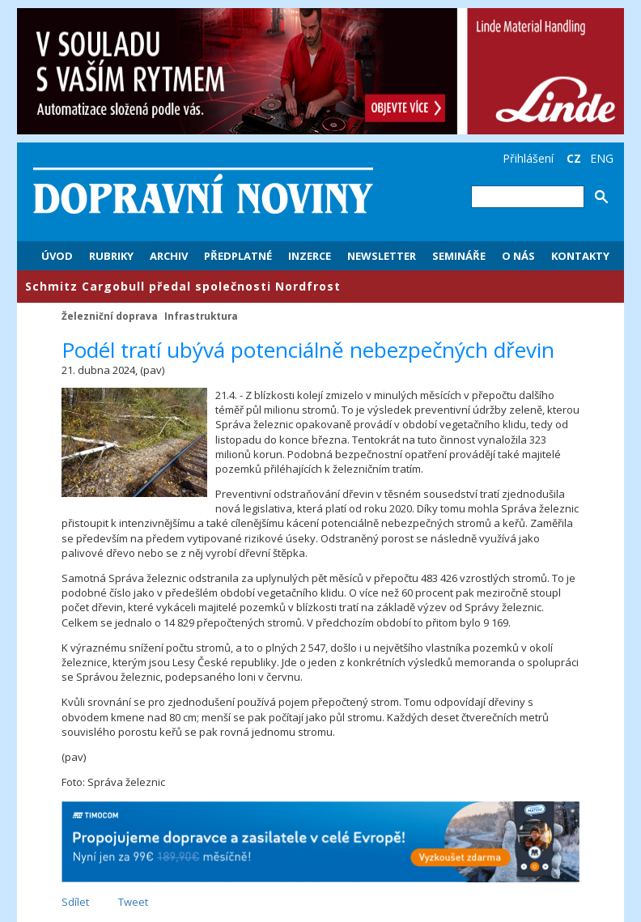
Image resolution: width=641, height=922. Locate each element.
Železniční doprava (110, 315)
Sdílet (75, 901)
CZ (574, 158)
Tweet (133, 901)
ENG (601, 158)
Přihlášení (528, 158)
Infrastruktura (201, 315)
